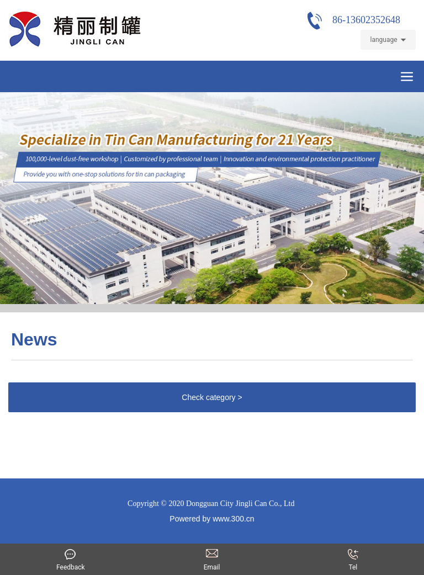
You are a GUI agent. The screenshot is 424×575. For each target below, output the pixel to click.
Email (211, 552)
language (383, 40)
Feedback (70, 552)
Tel (352, 567)
